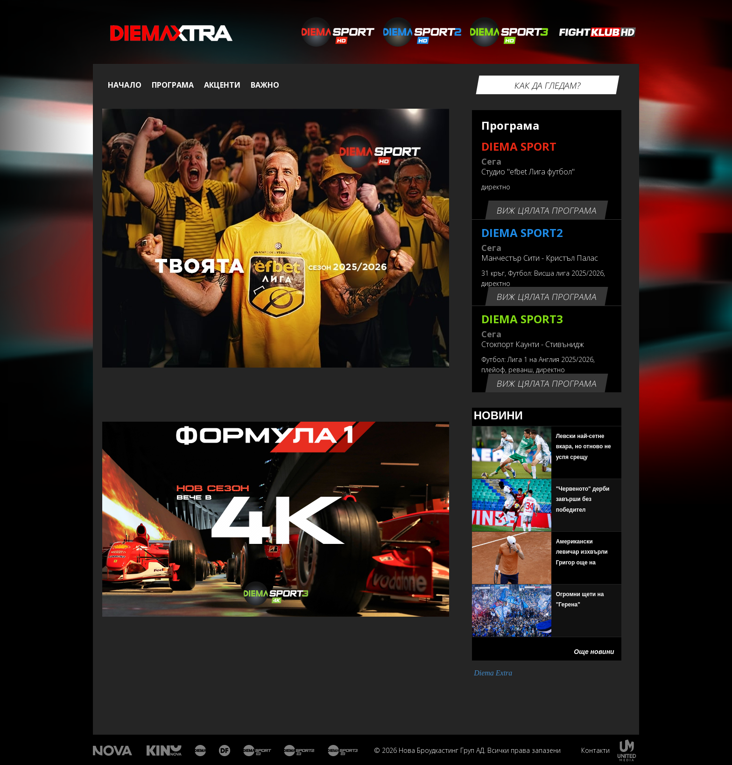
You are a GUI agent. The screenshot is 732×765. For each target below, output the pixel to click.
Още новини (594, 651)
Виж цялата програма (546, 210)
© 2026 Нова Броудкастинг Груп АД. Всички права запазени (467, 750)
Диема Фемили (225, 750)
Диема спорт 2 (299, 750)
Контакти (595, 750)
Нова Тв (113, 750)
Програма (173, 85)
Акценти (222, 85)
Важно (265, 85)
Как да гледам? (548, 85)
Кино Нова (164, 750)
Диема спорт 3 (344, 750)
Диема (201, 750)
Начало (124, 85)
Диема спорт (257, 750)
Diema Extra (493, 673)
